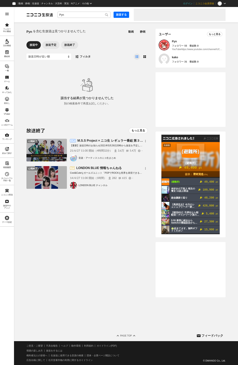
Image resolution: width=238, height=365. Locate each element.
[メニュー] (145, 141)
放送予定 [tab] (51, 44)
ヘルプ (64, 346)
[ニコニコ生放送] (39, 14)
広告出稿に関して (35, 360)
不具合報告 (52, 346)
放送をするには (54, 350)
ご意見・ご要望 (34, 345)
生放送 (35, 3)
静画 (27, 3)
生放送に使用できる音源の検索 (67, 355)
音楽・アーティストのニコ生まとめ (97, 158)
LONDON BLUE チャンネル (93, 185)
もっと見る (138, 130)
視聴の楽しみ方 (34, 350)
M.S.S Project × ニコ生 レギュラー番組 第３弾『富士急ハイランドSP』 (127, 140)
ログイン (187, 3)
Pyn (174, 41)
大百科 (58, 3)
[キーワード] (84, 15)
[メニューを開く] (7, 14)
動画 (20, 3)
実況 (66, 3)
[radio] (137, 57)
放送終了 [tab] (69, 44)
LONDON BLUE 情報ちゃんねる (99, 168)
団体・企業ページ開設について (103, 355)
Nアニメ (75, 3)
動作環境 (76, 346)
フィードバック (212, 335)
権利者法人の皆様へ (36, 355)
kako (175, 57)
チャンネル (47, 3)
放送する (121, 14)
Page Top (126, 335)
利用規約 (88, 346)
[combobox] (84, 15)
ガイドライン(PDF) (107, 346)
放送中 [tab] (34, 44)
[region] (7, 186)
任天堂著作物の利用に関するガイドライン (70, 360)
